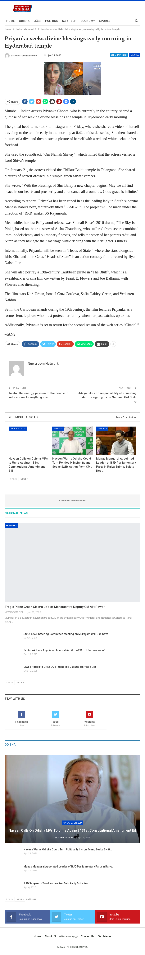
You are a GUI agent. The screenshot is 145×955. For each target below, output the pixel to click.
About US (50, 936)
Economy (88, 21)
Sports (104, 21)
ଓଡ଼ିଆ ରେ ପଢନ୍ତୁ (68, 936)
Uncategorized (18, 428)
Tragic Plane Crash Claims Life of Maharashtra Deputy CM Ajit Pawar (55, 607)
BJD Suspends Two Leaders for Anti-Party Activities (56, 883)
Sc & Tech (69, 21)
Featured (134, 55)
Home (10, 21)
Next (24, 478)
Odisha (24, 21)
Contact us (87, 936)
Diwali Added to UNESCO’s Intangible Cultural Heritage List (60, 666)
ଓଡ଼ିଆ (37, 21)
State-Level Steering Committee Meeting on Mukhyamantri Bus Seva (66, 634)
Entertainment (119, 55)
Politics (51, 21)
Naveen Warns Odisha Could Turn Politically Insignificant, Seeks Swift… (68, 849)
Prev (13, 478)
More (119, 21)
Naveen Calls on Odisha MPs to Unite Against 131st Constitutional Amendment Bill (73, 830)
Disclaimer (104, 936)
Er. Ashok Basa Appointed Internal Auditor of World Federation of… (65, 650)
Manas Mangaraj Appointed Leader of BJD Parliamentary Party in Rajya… (69, 866)
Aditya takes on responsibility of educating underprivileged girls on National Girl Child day (107, 397)
